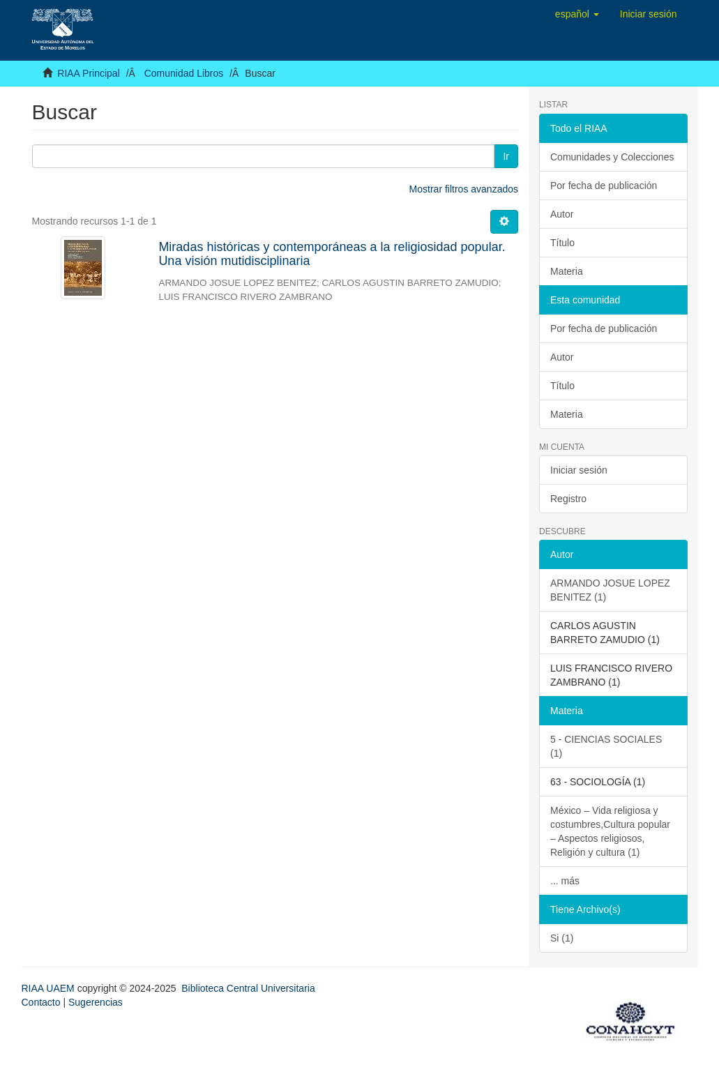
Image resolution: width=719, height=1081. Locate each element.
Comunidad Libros (184, 73)
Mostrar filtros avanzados (463, 189)
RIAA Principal (88, 73)
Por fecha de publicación (603, 185)
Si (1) (561, 938)
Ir (506, 156)
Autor (561, 214)
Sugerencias (95, 1002)
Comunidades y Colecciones (612, 156)
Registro (568, 498)
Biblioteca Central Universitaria (248, 988)
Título (562, 242)
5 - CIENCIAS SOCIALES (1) (606, 746)
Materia (566, 271)
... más (565, 880)
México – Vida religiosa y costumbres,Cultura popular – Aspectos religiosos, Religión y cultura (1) (610, 831)
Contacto (41, 1002)
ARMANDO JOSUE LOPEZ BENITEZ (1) (610, 590)
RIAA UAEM (49, 988)
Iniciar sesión (578, 470)
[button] (577, 14)
